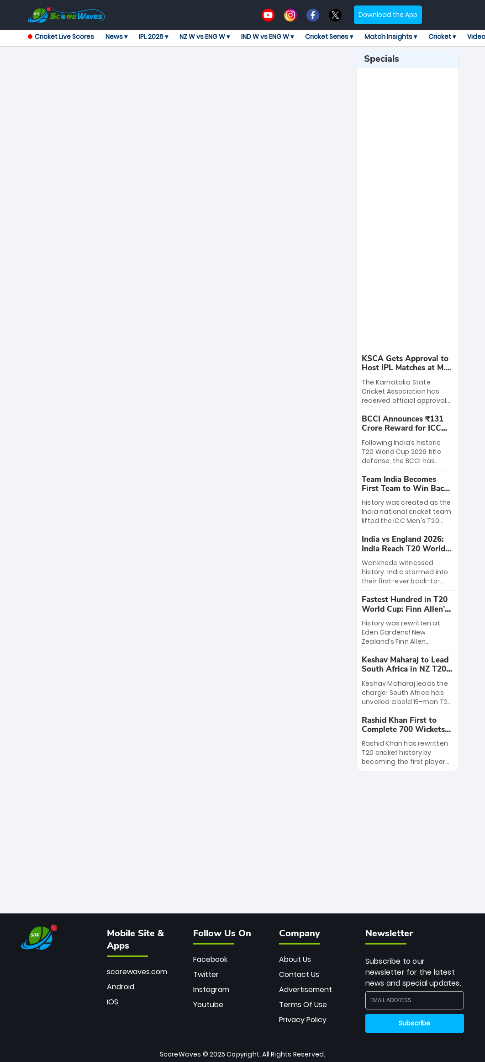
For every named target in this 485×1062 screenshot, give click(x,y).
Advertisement (305, 989)
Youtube (208, 1004)
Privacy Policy (303, 1019)
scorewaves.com (137, 971)
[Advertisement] (201, 70)
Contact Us (299, 974)
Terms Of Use (303, 1004)
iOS (112, 1001)
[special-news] (408, 379)
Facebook (210, 959)
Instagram (211, 989)
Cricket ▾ (442, 36)
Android (120, 986)
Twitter (206, 974)
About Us (295, 959)
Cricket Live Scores (61, 36)
